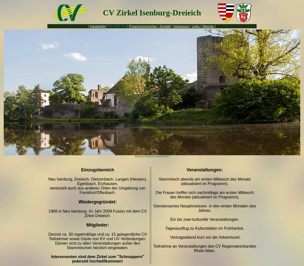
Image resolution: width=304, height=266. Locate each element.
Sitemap (208, 26)
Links (196, 26)
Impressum (181, 26)
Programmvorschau (143, 26)
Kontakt (165, 26)
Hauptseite (97, 26)
